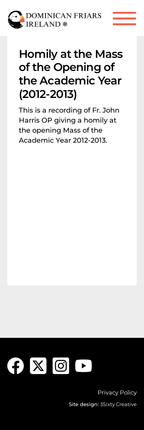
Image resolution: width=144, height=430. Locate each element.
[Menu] (124, 18)
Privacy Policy (117, 392)
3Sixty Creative (118, 404)
